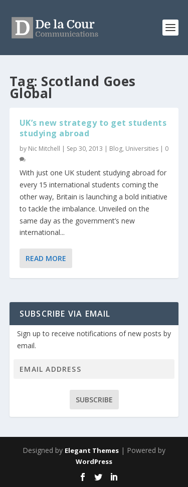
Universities (141, 148)
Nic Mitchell (44, 148)
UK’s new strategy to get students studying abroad (93, 128)
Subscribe (94, 399)
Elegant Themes (92, 450)
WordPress (94, 461)
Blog (115, 148)
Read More (46, 258)
